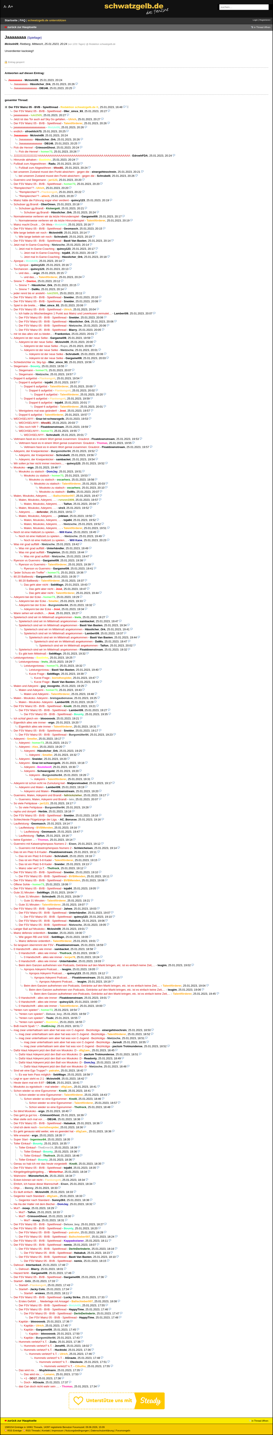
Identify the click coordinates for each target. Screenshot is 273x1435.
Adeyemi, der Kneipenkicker (31, 451)
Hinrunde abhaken (25, 159)
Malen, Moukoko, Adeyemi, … (32, 495)
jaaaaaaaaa (21, 115)
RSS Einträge (13, 1430)
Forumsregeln (123, 1430)
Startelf (18, 1281)
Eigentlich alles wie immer (30, 722)
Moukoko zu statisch (31, 471)
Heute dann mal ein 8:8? (29, 1082)
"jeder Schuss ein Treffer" (29, 572)
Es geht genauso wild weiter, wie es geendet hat (43, 1131)
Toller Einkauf (22, 1143)
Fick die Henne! (23, 147)
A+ (10, 6)
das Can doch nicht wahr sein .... (39, 1386)
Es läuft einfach (23, 1192)
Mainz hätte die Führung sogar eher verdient (41, 200)
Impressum (58, 1430)
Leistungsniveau (24, 657)
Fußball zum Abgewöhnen (30, 163)
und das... (25, 273)
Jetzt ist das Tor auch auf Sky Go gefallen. (40, 119)
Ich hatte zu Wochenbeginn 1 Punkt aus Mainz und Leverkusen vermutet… (65, 313)
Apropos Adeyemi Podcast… (42, 969)
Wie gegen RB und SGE (34, 937)
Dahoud (18, 1265)
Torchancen (21, 269)
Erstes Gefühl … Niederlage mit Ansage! (44, 1301)
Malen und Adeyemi (26, 686)
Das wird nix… (28, 1370)
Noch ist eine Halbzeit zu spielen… (35, 532)
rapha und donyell (25, 811)
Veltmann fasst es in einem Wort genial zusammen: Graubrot (51, 439)
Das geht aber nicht (36, 584)
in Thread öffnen (262, 27)
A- (5, 7)
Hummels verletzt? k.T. (33, 1341)
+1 (25, 1378)
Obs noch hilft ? (28, 426)
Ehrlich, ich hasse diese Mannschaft (36, 1183)
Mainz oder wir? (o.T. (32, 868)
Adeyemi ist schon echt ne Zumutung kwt (39, 783)
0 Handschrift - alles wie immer (33, 949)
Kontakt (46, 1430)
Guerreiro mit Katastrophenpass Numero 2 (40, 843)
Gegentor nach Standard (29, 1196)
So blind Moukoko (25, 1111)
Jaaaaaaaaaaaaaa (25, 88)
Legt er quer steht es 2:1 (29, 1078)
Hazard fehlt (21, 1273)
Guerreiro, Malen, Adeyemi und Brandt (37, 795)
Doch (27, 1382)
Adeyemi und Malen (31, 787)
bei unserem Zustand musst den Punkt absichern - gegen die (51, 171)
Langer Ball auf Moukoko (29, 928)
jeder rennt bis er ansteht (29, 293)
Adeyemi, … (26, 512)
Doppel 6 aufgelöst (25, 378)
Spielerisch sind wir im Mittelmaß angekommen (43, 617)
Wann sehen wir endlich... (30, 613)
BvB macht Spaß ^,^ (26, 1026)
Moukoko (19, 467)
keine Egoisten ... (24, 839)
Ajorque (18, 260)
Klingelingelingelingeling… (30, 1171)
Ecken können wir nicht (28, 1179)
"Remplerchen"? (24, 188)
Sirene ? (19, 281)
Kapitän (23, 1321)
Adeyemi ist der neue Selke (31, 337)
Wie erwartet (21, 1135)
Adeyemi (19, 738)
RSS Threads (31, 1430)
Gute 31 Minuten (24, 892)
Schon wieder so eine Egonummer (35, 1090)
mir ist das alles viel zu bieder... (33, 333)
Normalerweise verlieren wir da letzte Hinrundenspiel (46, 216)
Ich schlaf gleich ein (26, 718)
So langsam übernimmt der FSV (34, 945)
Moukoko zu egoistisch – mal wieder (36, 1086)
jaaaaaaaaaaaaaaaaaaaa (29, 127)
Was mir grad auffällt (26, 544)
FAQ (23, 20)
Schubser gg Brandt (26, 204)
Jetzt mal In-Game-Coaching (31, 244)
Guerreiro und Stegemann (30, 179)
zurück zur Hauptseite (21, 27)
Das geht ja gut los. (26, 1115)
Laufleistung (21, 823)
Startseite (11, 20)
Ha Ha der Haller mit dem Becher (34, 1204)
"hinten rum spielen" (26, 1009)
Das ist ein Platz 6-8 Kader (30, 852)
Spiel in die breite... (26, 305)
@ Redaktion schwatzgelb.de (100, 44)
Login (255, 20)
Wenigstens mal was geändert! (38, 410)
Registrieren (264, 20)
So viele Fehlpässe (25, 803)
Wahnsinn (20, 1175)
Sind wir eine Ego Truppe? (30, 1070)
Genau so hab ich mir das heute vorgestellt (40, 1163)
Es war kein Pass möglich (35, 1074)
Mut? (17, 1208)
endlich (18, 131)
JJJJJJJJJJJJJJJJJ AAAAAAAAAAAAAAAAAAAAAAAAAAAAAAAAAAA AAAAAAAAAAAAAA (72, 155)
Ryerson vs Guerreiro (27, 560)
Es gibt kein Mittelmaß (32, 653)
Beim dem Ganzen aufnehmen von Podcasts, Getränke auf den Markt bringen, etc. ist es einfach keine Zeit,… (87, 965)
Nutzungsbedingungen (77, 1430)
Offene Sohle (22, 884)
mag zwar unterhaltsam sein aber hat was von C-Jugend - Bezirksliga (57, 1030)
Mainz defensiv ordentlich (29, 932)
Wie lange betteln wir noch (30, 232)
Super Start (21, 1139)
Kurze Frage (36, 673)
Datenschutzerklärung (102, 1430)
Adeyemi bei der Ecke (27, 597)
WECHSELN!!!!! (23, 418)
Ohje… (18, 1188)
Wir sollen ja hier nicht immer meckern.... (39, 463)
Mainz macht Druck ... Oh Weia (33, 224)
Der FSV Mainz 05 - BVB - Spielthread (33, 107)
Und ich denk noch (25, 1127)
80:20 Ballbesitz (23, 576)
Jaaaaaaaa (21, 84)
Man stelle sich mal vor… (29, 1119)
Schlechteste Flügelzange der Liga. (35, 819)
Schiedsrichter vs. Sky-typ (30, 362)
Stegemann (21, 366)
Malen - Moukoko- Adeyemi (31, 698)
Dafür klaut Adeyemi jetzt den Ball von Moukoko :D (45, 1050)
